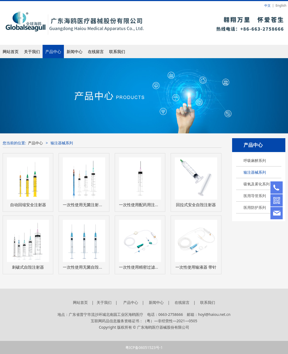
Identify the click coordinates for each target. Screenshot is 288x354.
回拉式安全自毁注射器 (196, 205)
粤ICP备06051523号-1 (144, 347)
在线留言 (96, 51)
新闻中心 (75, 51)
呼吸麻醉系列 (255, 160)
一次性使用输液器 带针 (195, 267)
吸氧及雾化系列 (257, 183)
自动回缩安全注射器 (28, 205)
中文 (267, 5)
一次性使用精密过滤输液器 (143, 267)
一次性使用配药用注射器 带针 (145, 205)
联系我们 (117, 51)
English (280, 5)
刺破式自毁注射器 (28, 267)
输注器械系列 (255, 172)
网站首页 (11, 51)
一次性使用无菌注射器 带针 (88, 205)
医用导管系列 (255, 195)
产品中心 (53, 51)
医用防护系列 (255, 207)
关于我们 (32, 51)
